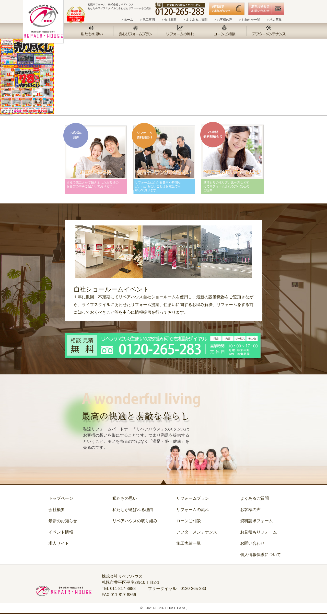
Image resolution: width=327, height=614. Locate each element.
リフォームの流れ (192, 509)
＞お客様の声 (223, 19)
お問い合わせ (252, 543)
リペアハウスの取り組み (134, 521)
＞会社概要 (169, 19)
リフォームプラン (192, 498)
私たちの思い (124, 498)
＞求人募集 (274, 19)
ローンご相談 (188, 521)
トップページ (61, 498)
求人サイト (59, 543)
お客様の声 (250, 509)
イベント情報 (61, 532)
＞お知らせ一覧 (249, 19)
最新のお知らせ (63, 521)
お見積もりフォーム (258, 532)
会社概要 (57, 509)
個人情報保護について (260, 554)
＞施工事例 (147, 19)
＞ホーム (127, 19)
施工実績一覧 (188, 543)
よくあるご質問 (254, 498)
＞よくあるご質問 (195, 19)
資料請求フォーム (256, 521)
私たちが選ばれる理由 (132, 509)
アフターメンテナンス (196, 532)
